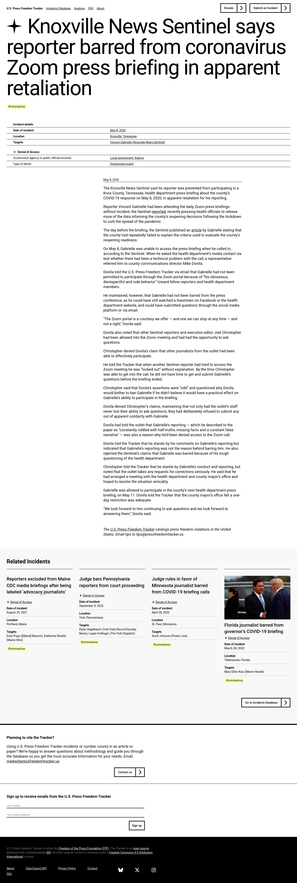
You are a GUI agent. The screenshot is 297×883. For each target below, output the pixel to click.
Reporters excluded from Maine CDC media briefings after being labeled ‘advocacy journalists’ (39, 585)
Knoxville (116, 136)
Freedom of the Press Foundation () (84, 848)
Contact (92, 868)
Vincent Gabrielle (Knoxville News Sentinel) (137, 142)
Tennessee (130, 136)
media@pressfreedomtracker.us (33, 761)
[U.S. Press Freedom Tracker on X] (137, 871)
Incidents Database (58, 8)
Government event (121, 164)
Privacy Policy (67, 868)
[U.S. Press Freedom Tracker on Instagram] (153, 871)
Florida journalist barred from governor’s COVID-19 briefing (254, 628)
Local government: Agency (127, 158)
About (100, 8)
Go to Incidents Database (261, 702)
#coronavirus (16, 106)
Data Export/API (36, 868)
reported (159, 211)
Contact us (125, 772)
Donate (228, 8)
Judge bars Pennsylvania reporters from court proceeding (111, 582)
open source (141, 848)
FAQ (90, 8)
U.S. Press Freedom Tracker (25, 8)
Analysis (79, 8)
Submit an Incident (265, 8)
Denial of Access (28, 152)
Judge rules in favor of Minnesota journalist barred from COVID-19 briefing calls (181, 585)
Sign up (137, 825)
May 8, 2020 (118, 130)
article (196, 230)
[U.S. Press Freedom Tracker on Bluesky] (120, 871)
